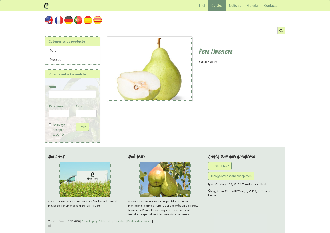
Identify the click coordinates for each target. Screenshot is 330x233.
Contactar (271, 6)
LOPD (60, 134)
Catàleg (217, 6)
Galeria (252, 6)
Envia (82, 127)
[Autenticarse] (50, 225)
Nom (52, 87)
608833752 (220, 166)
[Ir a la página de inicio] (46, 5)
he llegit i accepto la (58, 130)
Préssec (55, 59)
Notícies (235, 6)
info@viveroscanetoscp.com (231, 176)
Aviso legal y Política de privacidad (103, 221)
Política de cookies (139, 221)
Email (80, 106)
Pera (53, 50)
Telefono (56, 106)
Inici (202, 6)
